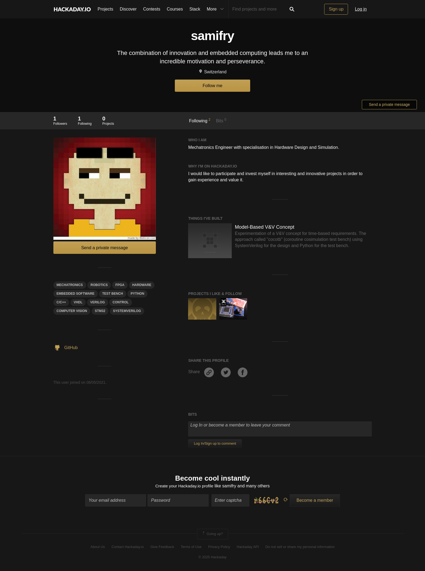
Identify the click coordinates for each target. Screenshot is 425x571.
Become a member (315, 500)
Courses (175, 9)
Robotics (99, 285)
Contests (151, 9)
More (216, 9)
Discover (128, 9)
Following (200, 120)
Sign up (336, 9)
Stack (194, 9)
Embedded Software (76, 294)
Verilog (97, 302)
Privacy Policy (219, 547)
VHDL (78, 302)
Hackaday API (248, 547)
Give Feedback (162, 547)
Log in (361, 9)
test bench (112, 294)
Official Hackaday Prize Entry (223, 302)
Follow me (213, 85)
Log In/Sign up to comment (215, 443)
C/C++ (61, 302)
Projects (105, 9)
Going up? (212, 534)
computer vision (72, 311)
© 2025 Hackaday (212, 558)
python (137, 294)
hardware (142, 285)
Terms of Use (191, 547)
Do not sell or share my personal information (299, 547)
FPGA (119, 285)
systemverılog (127, 311)
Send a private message (389, 104)
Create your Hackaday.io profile (184, 486)
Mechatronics (70, 285)
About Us (98, 547)
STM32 (100, 311)
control (120, 302)
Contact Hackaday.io (128, 547)
